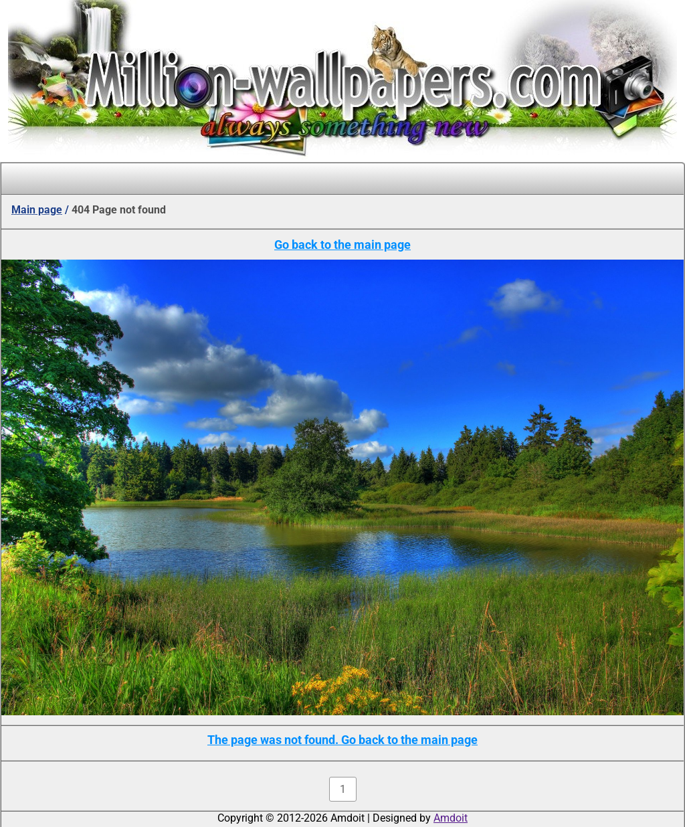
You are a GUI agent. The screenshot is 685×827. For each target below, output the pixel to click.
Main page (36, 209)
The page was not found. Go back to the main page (342, 740)
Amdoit (450, 818)
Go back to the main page (342, 245)
